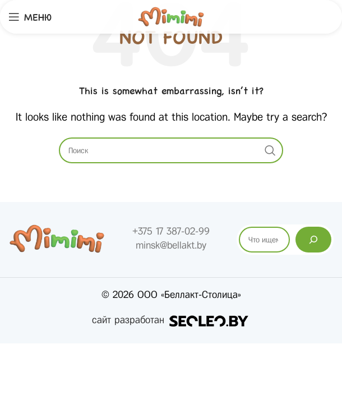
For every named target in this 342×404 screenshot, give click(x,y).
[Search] (171, 150)
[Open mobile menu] (30, 17)
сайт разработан (171, 320)
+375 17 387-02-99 (171, 231)
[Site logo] (171, 16)
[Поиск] (313, 239)
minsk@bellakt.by (171, 245)
